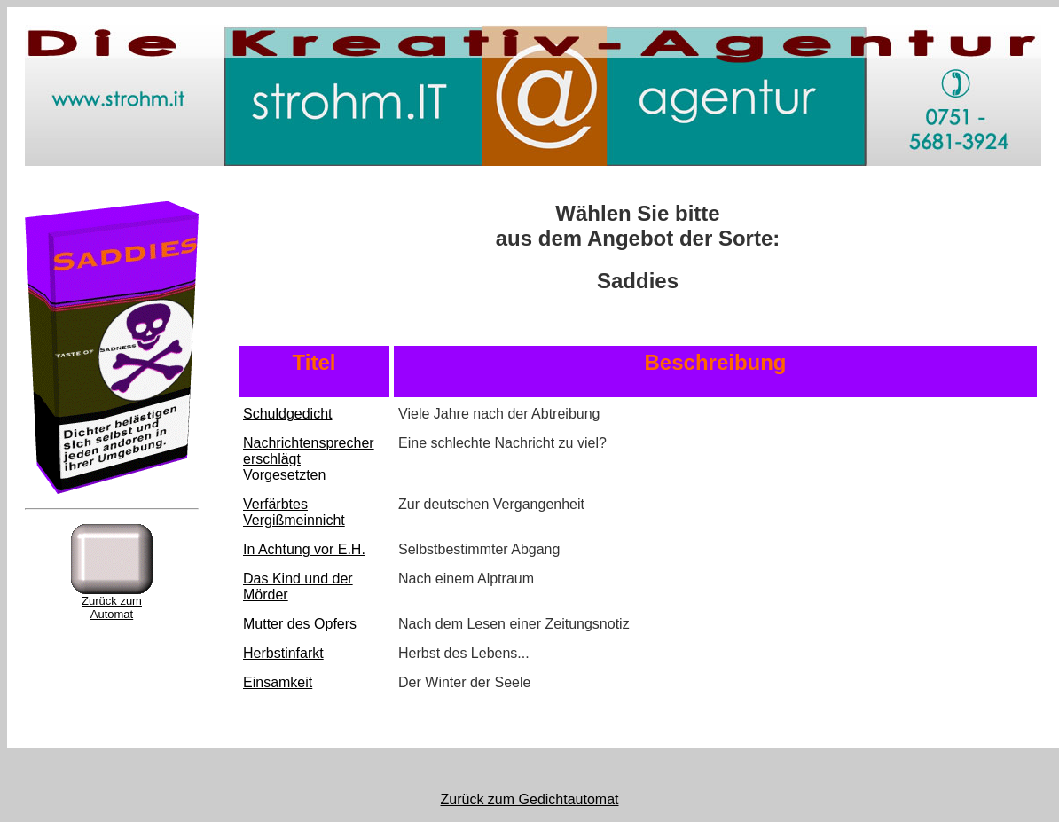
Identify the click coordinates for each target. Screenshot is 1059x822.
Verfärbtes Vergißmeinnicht (294, 512)
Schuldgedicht (288, 413)
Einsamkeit (277, 682)
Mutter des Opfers (300, 623)
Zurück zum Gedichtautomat (530, 799)
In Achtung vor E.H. (304, 549)
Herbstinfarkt (283, 653)
